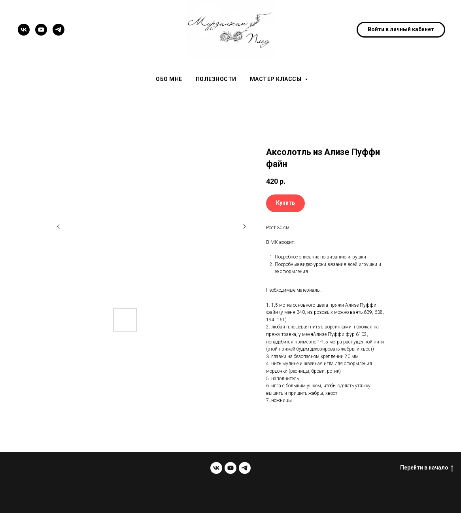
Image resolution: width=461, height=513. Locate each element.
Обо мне (169, 79)
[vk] (24, 30)
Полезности (216, 79)
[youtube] (41, 30)
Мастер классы (276, 79)
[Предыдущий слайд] (58, 226)
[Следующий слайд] (244, 226)
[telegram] (58, 30)
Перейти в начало (426, 468)
